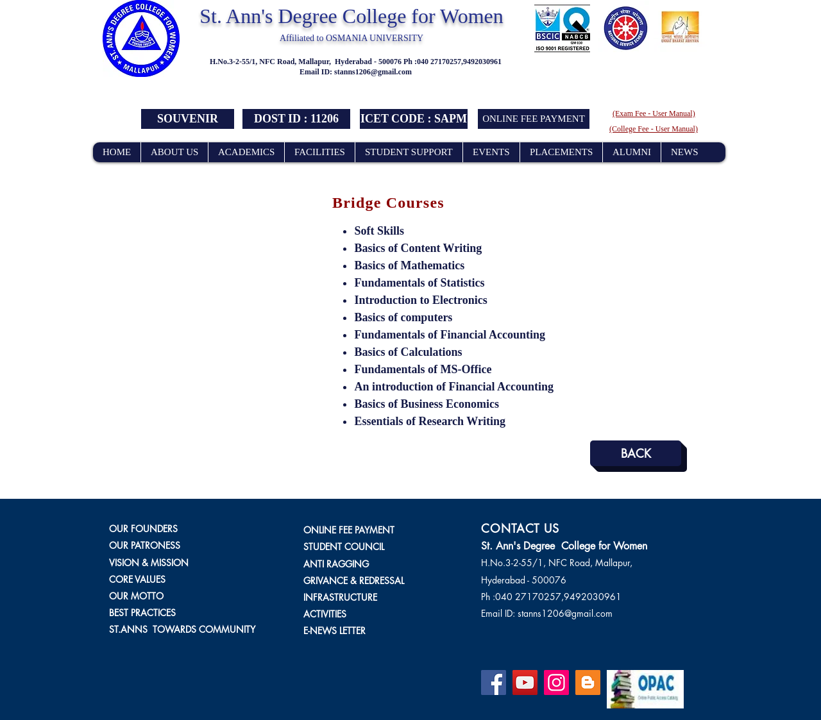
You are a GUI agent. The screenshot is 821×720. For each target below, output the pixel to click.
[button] (296, 119)
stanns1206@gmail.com (373, 71)
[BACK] (635, 453)
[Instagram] (556, 682)
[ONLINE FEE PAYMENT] (533, 119)
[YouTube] (524, 682)
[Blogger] (587, 682)
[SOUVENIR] (187, 119)
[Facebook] (493, 682)
